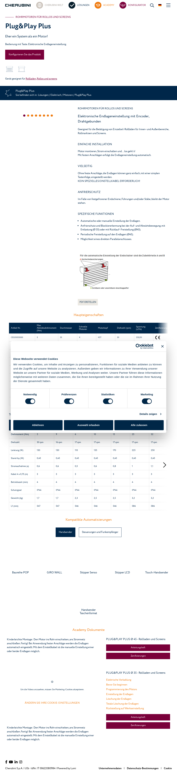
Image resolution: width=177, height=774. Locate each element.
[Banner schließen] (162, 346)
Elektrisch (55, 95)
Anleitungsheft (138, 647)
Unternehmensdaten (110, 768)
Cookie (168, 768)
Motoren (68, 95)
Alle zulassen (139, 425)
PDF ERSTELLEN (88, 302)
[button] (24, 116)
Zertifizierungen (138, 655)
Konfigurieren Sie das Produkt (25, 54)
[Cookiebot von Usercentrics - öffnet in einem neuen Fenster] (138, 346)
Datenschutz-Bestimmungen (143, 768)
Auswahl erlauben (88, 425)
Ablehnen (38, 425)
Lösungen (43, 95)
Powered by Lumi (66, 768)
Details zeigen (148, 413)
